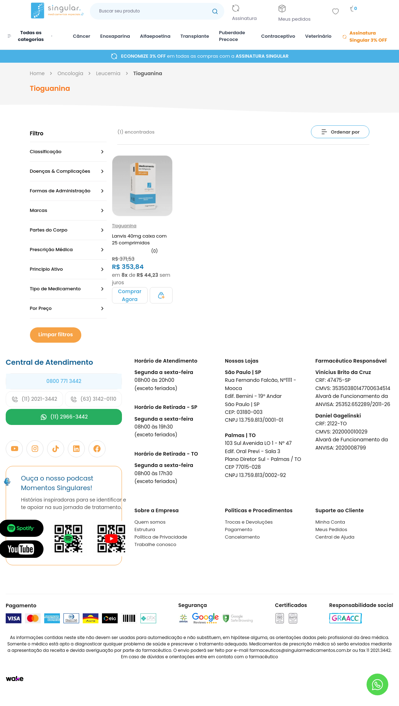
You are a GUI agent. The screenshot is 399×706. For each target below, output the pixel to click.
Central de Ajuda (334, 537)
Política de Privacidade (160, 537)
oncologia (70, 73)
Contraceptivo (278, 36)
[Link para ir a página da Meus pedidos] (300, 11)
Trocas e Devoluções (249, 522)
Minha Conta (330, 522)
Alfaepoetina (155, 36)
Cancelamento (242, 537)
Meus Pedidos (331, 529)
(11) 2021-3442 (34, 399)
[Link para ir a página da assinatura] (250, 11)
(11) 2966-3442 (64, 417)
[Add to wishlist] (335, 11)
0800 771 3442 (63, 381)
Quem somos (149, 522)
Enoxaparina (115, 36)
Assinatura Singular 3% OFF (364, 36)
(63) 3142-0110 (93, 399)
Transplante (194, 36)
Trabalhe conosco (155, 544)
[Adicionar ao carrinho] (130, 295)
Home (37, 73)
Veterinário (318, 36)
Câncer (82, 36)
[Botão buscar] (215, 11)
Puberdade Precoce (232, 36)
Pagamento (238, 529)
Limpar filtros (54, 334)
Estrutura (144, 529)
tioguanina (147, 73)
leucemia (108, 73)
